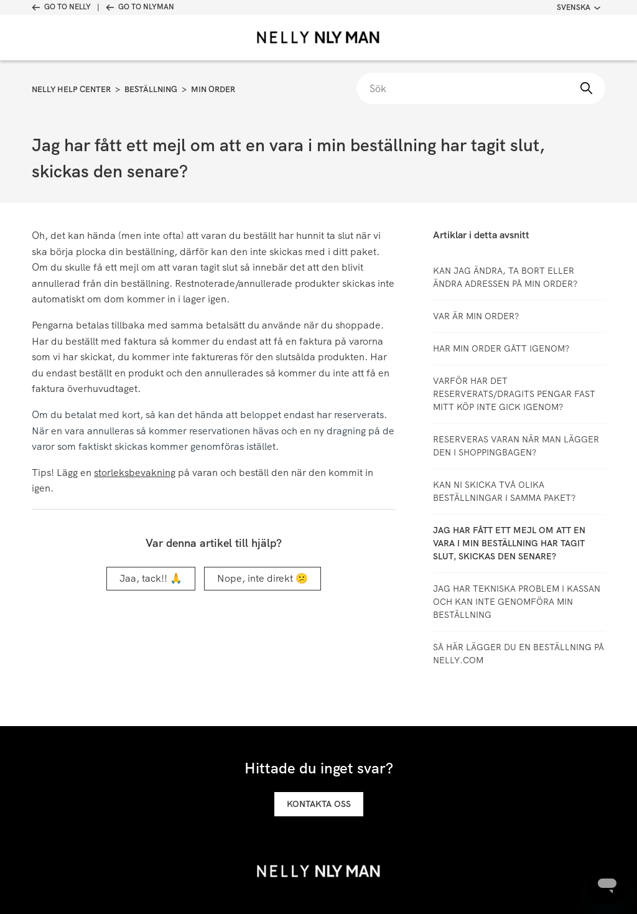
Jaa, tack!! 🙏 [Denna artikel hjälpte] (150, 578)
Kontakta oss (319, 803)
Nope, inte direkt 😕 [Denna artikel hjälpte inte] (262, 578)
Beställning (150, 89)
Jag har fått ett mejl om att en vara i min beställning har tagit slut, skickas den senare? (509, 543)
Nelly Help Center (71, 89)
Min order (213, 89)
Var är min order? (476, 316)
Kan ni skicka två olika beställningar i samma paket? (504, 491)
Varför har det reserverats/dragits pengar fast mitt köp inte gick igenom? (514, 394)
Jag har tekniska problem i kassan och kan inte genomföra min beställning (516, 601)
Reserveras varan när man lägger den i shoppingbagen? (516, 446)
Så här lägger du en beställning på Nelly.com (518, 653)
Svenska (578, 7)
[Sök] (480, 88)
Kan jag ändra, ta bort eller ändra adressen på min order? (505, 277)
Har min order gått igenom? (501, 348)
